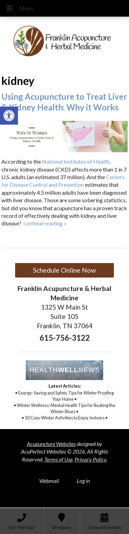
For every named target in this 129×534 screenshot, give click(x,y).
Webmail (49, 480)
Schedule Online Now (64, 270)
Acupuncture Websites (51, 443)
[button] (9, 116)
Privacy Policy (90, 459)
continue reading (44, 223)
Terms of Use (58, 459)
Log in (83, 480)
